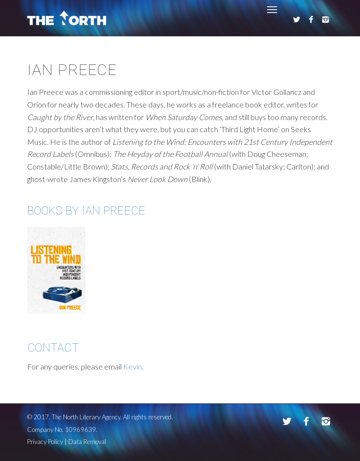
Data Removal (87, 442)
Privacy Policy (45, 442)
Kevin (132, 366)
